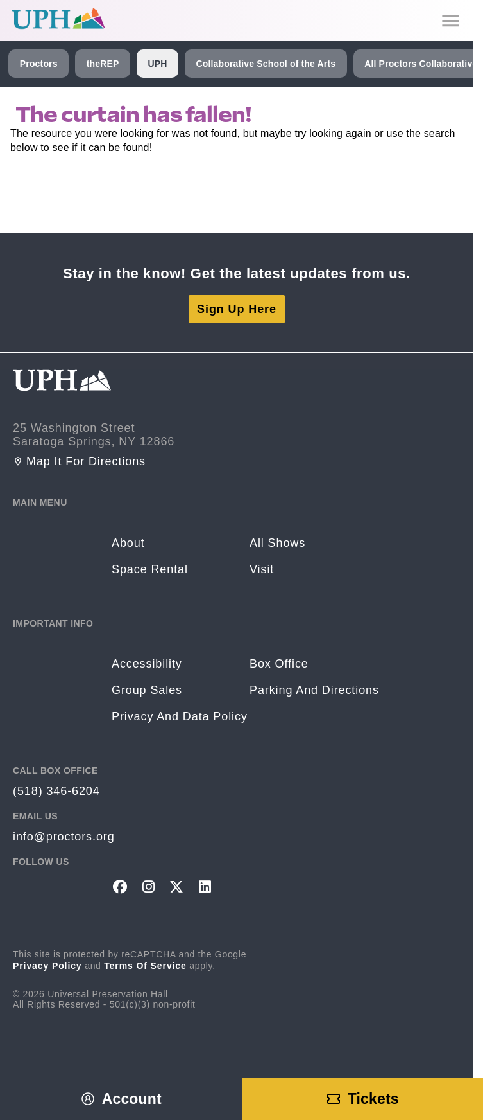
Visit (262, 569)
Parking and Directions (314, 690)
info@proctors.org (64, 836)
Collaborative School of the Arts (265, 63)
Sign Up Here (236, 309)
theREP (103, 63)
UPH (157, 63)
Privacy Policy (47, 966)
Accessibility (147, 663)
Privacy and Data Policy (180, 716)
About (128, 543)
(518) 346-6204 (56, 791)
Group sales (147, 690)
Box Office (279, 663)
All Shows (277, 543)
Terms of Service (145, 966)
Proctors (39, 63)
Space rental (150, 569)
